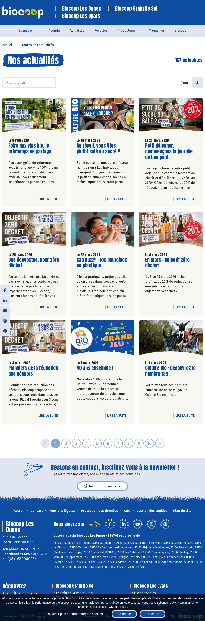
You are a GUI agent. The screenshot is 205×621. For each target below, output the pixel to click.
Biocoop (180, 30)
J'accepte (152, 614)
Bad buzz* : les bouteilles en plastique (102, 263)
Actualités (77, 30)
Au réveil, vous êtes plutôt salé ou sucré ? (99, 148)
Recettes (100, 30)
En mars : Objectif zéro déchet (168, 263)
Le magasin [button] (27, 30)
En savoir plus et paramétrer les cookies (74, 614)
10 (149, 443)
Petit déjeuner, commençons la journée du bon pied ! (169, 151)
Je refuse (124, 614)
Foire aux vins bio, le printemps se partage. (31, 148)
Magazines (157, 30)
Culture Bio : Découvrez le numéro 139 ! (170, 371)
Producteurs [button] (126, 30)
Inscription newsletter (102, 486)
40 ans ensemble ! (95, 368)
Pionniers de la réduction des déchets (33, 371)
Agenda (54, 30)
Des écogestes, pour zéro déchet (33, 263)
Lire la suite (49, 199)
